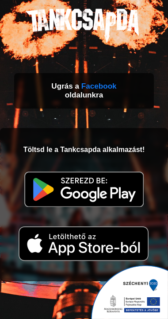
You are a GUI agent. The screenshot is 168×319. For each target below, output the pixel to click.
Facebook (99, 86)
